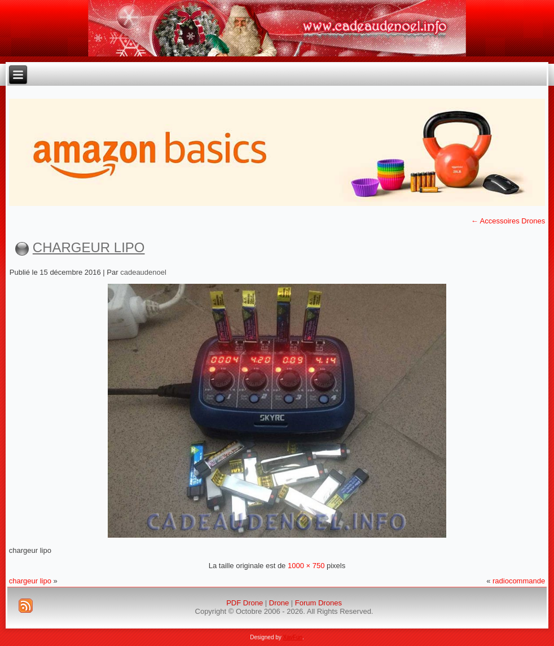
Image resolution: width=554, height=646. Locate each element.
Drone (279, 603)
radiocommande (519, 581)
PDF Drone (244, 603)
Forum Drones (318, 603)
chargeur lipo (89, 247)
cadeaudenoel (143, 272)
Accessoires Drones (508, 221)
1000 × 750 (306, 565)
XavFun (292, 637)
